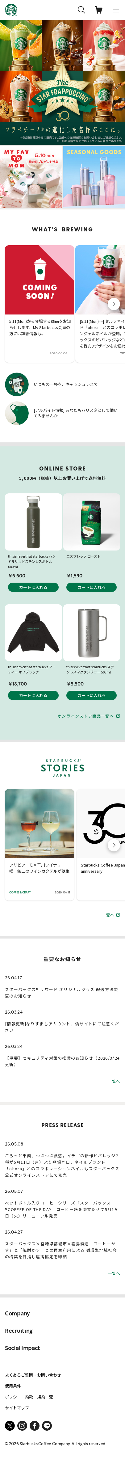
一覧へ (111, 914)
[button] (114, 304)
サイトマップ (17, 1408)
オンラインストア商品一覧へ (88, 715)
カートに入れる (33, 587)
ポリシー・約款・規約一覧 (29, 1397)
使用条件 (13, 1386)
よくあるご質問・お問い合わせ (33, 1375)
